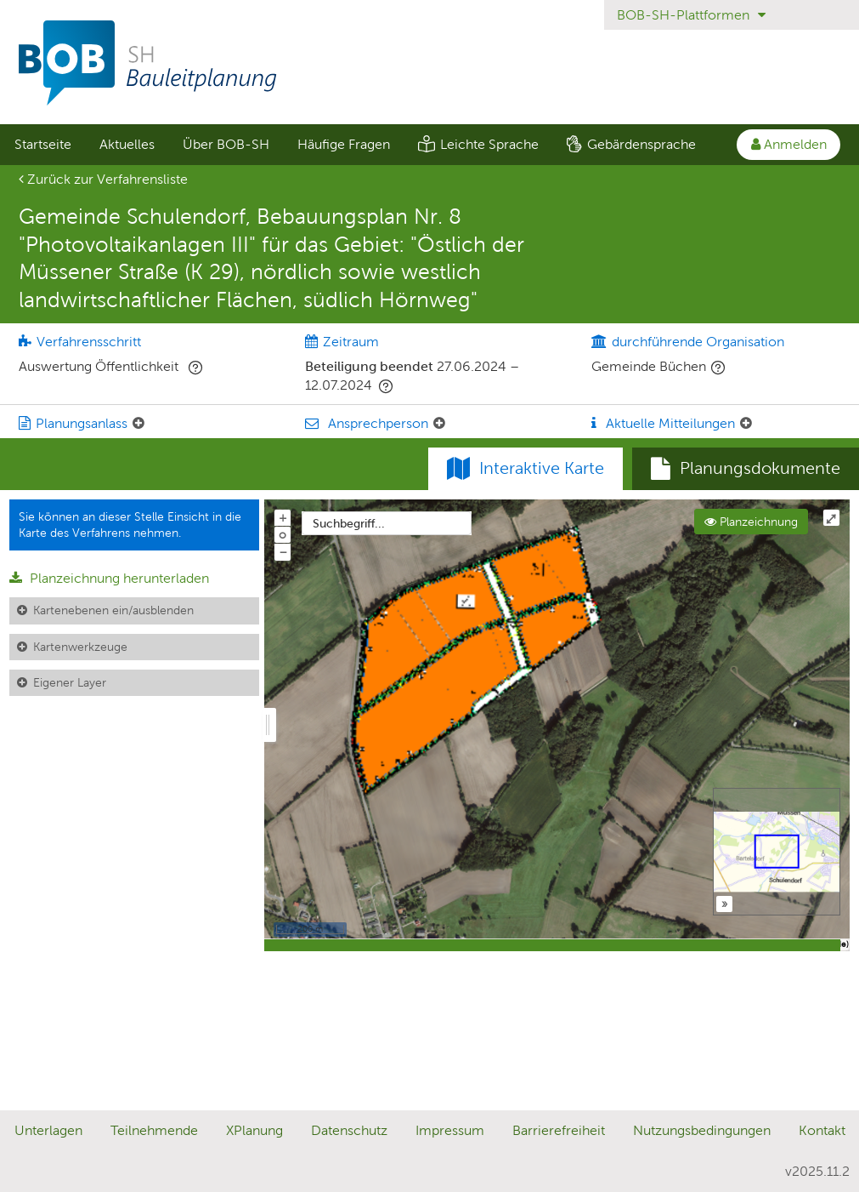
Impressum (449, 1130)
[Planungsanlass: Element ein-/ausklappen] (138, 423)
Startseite (42, 144)
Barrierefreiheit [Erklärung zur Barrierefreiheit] (558, 1130)
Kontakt (822, 1130)
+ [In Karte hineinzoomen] (283, 517)
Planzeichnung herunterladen (109, 578)
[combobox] (387, 523)
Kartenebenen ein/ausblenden (113, 610)
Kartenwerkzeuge (80, 646)
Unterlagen (48, 1130)
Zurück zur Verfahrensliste (103, 179)
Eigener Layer (69, 682)
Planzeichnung (751, 521)
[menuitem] (42, 144)
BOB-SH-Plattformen (691, 15)
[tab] (745, 469)
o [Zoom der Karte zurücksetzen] (282, 534)
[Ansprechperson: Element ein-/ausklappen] (439, 423)
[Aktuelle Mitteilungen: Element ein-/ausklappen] (746, 423)
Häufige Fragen (343, 144)
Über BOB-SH (226, 144)
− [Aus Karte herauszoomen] (283, 551)
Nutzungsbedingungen (702, 1130)
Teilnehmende (154, 1130)
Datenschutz (349, 1130)
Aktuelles (127, 144)
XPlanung (254, 1130)
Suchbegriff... (349, 523)
